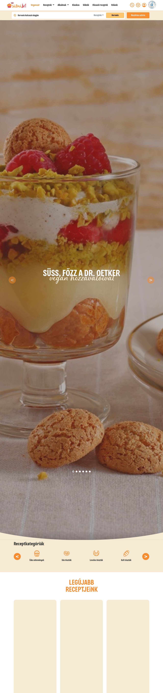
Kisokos (75, 4)
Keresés (115, 15)
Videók (86, 4)
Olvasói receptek (100, 4)
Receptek (98, 15)
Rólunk (114, 4)
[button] (48, 5)
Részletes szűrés (138, 15)
